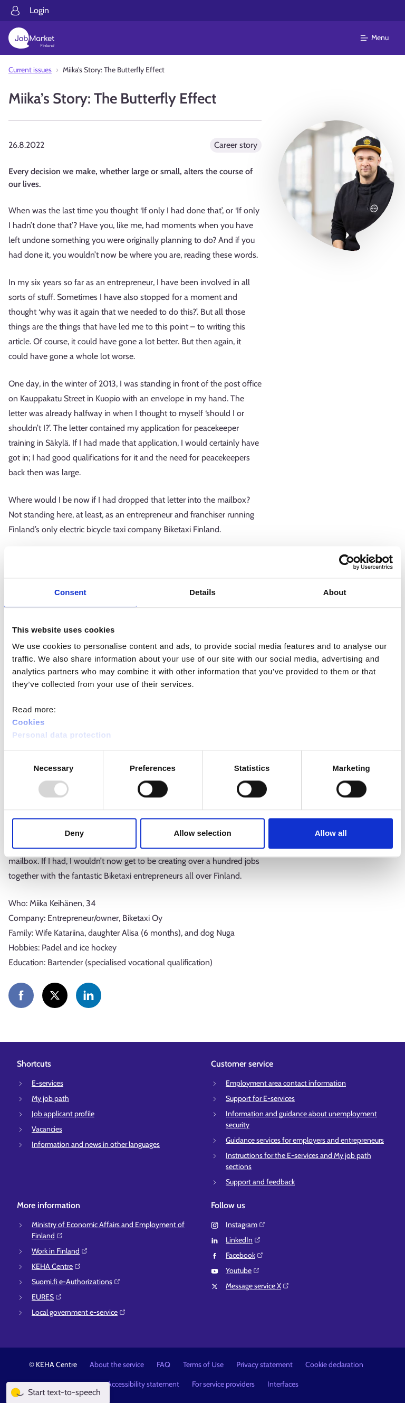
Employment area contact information (286, 1083)
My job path (50, 1098)
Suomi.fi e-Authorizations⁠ (76, 1281)
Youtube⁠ (243, 1270)
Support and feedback (260, 1182)
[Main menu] (381, 38)
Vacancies (47, 1129)
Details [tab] (202, 592)
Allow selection (202, 832)
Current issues (30, 69)
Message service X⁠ (258, 1286)
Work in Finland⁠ (60, 1251)
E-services (47, 1083)
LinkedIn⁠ (243, 1240)
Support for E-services (260, 1098)
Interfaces (282, 1384)
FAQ (163, 1364)
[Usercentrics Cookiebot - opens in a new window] (347, 562)
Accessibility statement (143, 1384)
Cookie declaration (334, 1364)
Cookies (28, 722)
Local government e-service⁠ (79, 1312)
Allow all (331, 832)
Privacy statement (264, 1364)
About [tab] (334, 592)
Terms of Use (203, 1364)
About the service (117, 1364)
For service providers (223, 1384)
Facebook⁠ (245, 1255)
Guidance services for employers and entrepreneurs (305, 1140)
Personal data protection (61, 734)
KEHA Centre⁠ (56, 1266)
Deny (74, 832)
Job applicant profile (63, 1113)
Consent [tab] (70, 592)
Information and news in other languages (96, 1144)
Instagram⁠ (246, 1224)
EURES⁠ (47, 1297)
